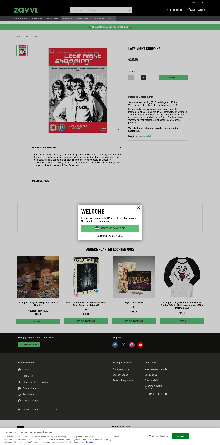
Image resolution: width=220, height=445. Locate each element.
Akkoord (180, 436)
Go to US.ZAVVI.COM (113, 228)
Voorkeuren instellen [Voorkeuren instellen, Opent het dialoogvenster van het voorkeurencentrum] (158, 436)
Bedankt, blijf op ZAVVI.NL (110, 236)
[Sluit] (139, 208)
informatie (89, 442)
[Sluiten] (215, 436)
